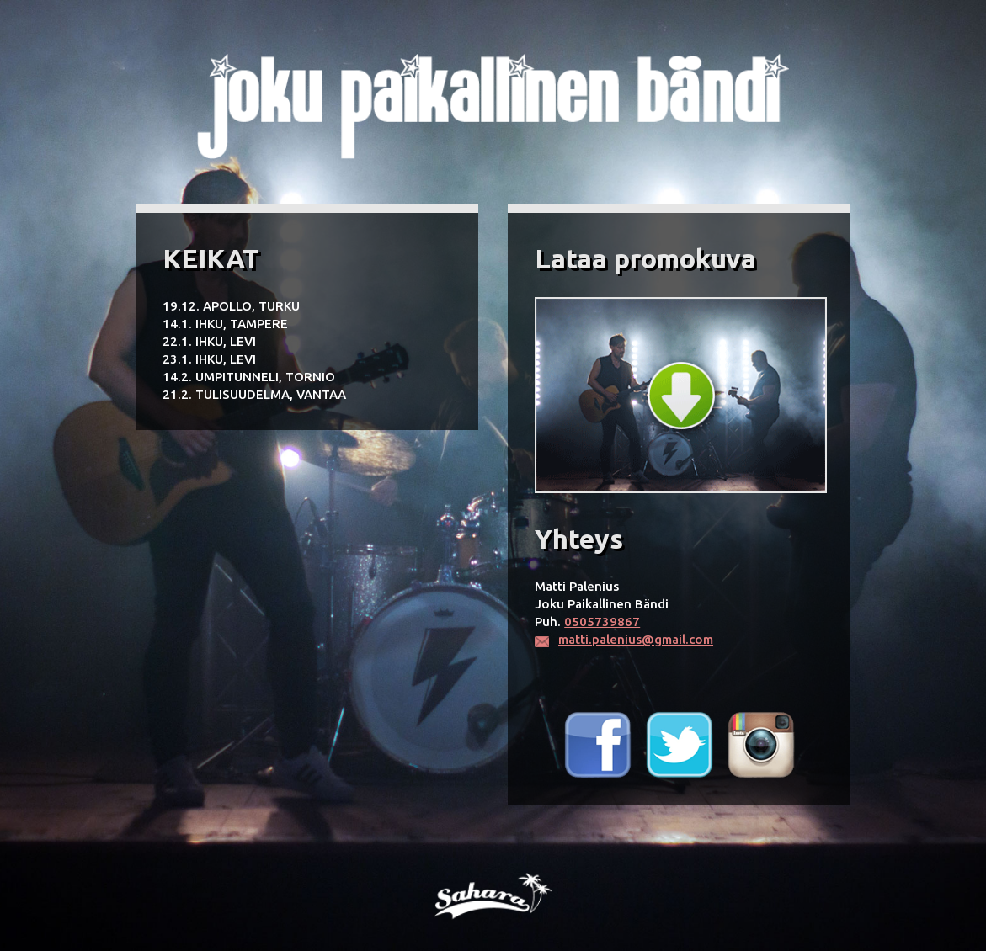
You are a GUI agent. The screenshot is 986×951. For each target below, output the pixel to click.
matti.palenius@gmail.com (635, 639)
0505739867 (602, 621)
